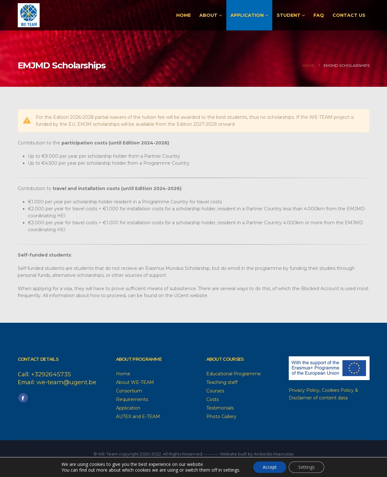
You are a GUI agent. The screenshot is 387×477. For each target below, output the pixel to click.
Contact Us (348, 15)
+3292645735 (51, 374)
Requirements (132, 399)
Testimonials (220, 408)
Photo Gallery (221, 416)
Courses (215, 391)
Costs (212, 399)
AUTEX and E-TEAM (138, 416)
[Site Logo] (29, 15)
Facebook (23, 398)
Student (288, 15)
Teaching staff (221, 382)
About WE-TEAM (135, 382)
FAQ (318, 15)
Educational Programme (233, 374)
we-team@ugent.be (66, 382)
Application (247, 15)
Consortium (129, 391)
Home (183, 15)
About (208, 15)
